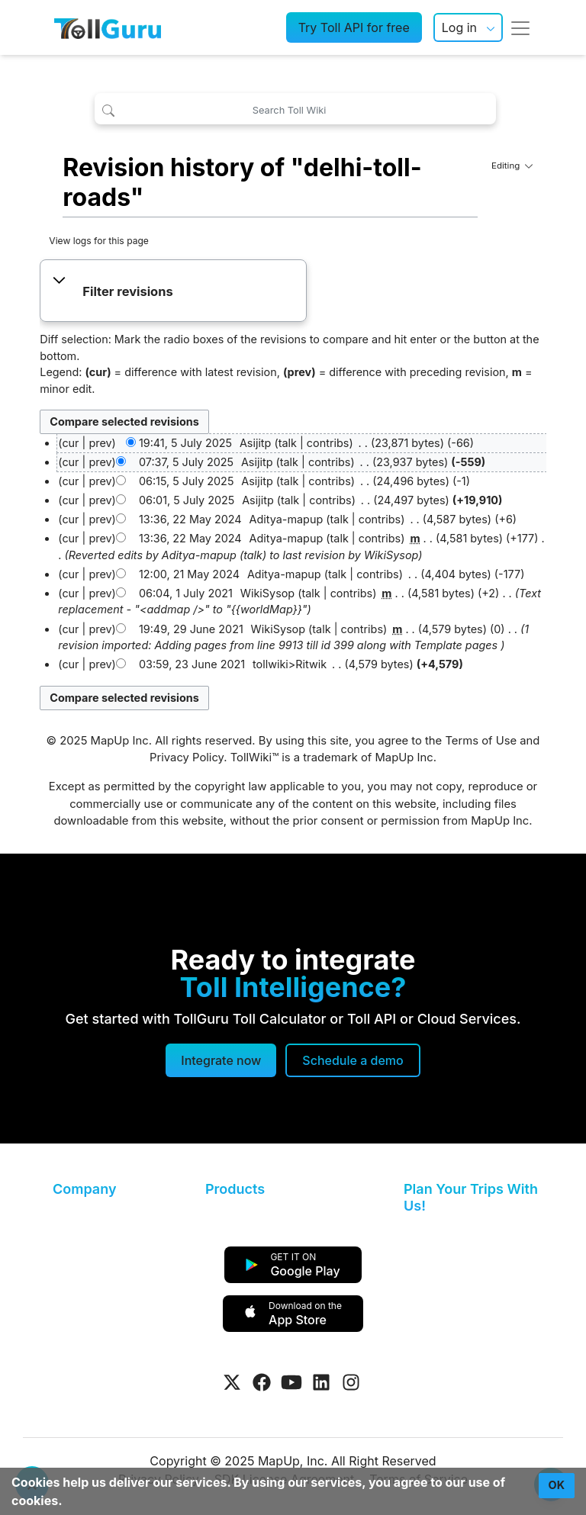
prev (100, 442)
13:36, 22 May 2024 (190, 519)
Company (84, 1189)
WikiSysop (391, 554)
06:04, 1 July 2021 (186, 593)
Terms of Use (481, 741)
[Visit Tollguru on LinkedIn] (321, 1382)
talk (288, 442)
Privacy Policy (187, 757)
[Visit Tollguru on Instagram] (351, 1382)
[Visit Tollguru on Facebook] (262, 1382)
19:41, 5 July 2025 (185, 442)
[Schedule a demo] (352, 1060)
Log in (459, 27)
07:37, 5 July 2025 (186, 461)
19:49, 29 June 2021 (191, 628)
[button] (173, 292)
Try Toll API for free (354, 27)
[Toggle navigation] (520, 27)
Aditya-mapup (199, 554)
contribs (328, 442)
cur (70, 461)
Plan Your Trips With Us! (471, 1197)
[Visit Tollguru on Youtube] (291, 1382)
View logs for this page (99, 240)
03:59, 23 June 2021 (192, 664)
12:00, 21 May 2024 (189, 574)
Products (235, 1189)
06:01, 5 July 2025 (186, 500)
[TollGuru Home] (107, 27)
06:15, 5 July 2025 (186, 480)
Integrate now (221, 1060)
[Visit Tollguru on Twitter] (232, 1382)
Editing (512, 165)
